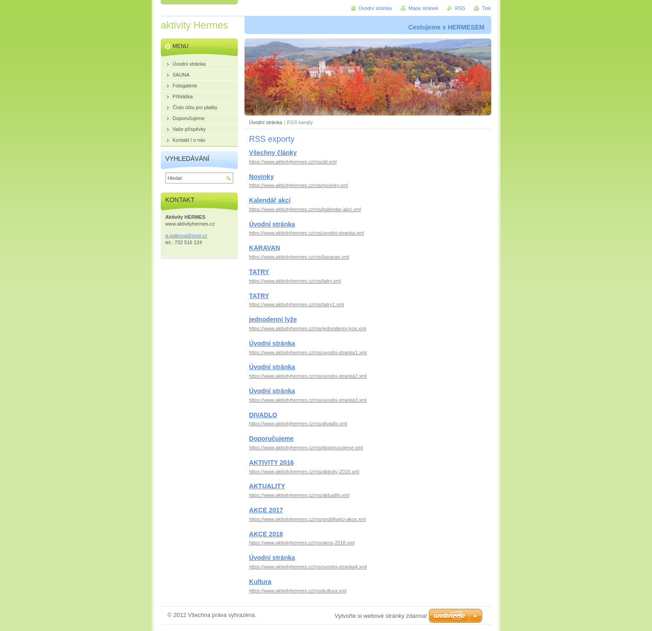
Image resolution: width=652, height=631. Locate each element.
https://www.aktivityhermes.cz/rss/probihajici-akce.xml (307, 519)
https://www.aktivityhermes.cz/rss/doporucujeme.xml (306, 447)
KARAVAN (264, 247)
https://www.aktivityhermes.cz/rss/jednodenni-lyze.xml (307, 328)
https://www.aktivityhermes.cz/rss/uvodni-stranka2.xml (308, 376)
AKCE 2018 (266, 534)
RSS (460, 8)
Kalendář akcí (270, 200)
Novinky (261, 176)
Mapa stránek (423, 8)
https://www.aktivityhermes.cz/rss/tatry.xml (295, 281)
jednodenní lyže (273, 319)
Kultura (260, 581)
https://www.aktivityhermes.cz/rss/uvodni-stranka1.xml (308, 352)
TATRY (259, 271)
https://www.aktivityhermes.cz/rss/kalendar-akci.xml (305, 209)
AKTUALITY (267, 486)
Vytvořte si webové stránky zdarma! (381, 615)
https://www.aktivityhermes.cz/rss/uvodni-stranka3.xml (308, 400)
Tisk (486, 8)
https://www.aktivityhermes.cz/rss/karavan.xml (299, 257)
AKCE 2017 (266, 510)
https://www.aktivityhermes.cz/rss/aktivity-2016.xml (304, 471)
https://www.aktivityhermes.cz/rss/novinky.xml (298, 185)
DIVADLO (263, 415)
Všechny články (273, 152)
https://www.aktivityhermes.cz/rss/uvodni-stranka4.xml (308, 566)
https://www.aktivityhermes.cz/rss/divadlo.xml (298, 423)
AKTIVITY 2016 (271, 462)
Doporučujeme (271, 438)
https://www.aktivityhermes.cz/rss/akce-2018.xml (302, 542)
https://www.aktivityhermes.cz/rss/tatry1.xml (296, 304)
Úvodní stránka (265, 122)
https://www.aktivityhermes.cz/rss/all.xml (292, 161)
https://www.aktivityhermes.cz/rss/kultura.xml (297, 590)
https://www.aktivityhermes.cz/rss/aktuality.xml (299, 495)
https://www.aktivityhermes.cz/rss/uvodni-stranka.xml (306, 233)
